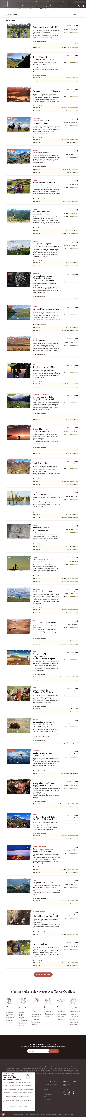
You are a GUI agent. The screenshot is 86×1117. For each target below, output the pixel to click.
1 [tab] (17, 36)
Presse (46, 1089)
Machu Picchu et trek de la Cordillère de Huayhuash (44, 818)
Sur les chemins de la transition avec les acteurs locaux (45, 183)
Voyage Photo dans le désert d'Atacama (41, 430)
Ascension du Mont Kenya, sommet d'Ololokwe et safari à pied (44, 656)
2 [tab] (19, 36)
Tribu (45, 1092)
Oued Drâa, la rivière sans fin (44, 623)
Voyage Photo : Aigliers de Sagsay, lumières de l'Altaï (43, 784)
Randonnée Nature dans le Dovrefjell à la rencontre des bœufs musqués (43, 724)
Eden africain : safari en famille (45, 27)
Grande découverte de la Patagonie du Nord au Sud (43, 398)
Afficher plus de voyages (43, 974)
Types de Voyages (28, 6)
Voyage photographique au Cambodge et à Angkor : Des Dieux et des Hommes (43, 278)
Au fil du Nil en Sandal (42, 495)
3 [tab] (20, 36)
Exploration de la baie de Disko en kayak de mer (43, 754)
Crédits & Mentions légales (32, 1114)
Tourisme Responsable (58, 2)
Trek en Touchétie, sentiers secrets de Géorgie (44, 58)
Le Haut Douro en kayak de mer (46, 309)
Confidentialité (69, 1114)
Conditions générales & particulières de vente (51, 1114)
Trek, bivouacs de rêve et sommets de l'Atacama (43, 850)
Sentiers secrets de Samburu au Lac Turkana (43, 691)
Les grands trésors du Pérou (44, 882)
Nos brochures (47, 1099)
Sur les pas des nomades (42, 591)
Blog (45, 1087)
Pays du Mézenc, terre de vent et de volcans (41, 213)
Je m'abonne (53, 1051)
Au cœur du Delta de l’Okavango (46, 91)
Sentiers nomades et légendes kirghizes (41, 122)
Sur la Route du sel (40, 340)
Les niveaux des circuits (49, 1094)
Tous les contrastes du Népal (44, 367)
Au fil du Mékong (40, 944)
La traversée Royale (41, 153)
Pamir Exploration (40, 463)
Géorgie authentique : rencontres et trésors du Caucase (46, 245)
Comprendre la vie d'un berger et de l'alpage (42, 560)
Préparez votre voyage (49, 1097)
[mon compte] (83, 6)
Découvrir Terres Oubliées (42, 2)
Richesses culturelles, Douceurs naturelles (41, 529)
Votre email (31, 1051)
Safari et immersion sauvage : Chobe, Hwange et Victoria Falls (46, 915)
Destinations (14, 6)
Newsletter (69, 2)
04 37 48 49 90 (66, 1089)
